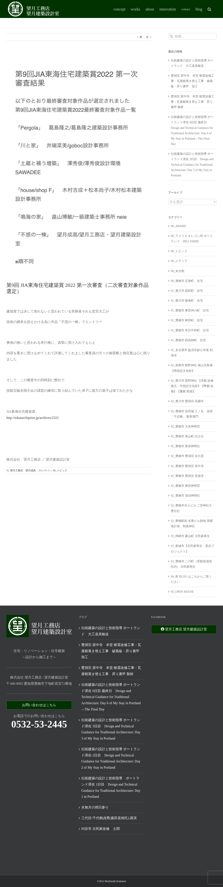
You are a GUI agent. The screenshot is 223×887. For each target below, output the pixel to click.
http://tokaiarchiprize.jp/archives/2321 (32, 418)
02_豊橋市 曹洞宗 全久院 (187, 456)
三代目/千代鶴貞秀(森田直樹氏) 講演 (109, 818)
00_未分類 (177, 271)
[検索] (171, 36)
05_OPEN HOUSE (182, 591)
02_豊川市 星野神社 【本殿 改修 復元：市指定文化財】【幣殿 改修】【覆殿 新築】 (192, 386)
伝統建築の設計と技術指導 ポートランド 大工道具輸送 (110, 631)
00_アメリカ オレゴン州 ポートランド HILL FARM (192, 238)
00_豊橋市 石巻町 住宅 (187, 281)
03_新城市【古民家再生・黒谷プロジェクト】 (192, 548)
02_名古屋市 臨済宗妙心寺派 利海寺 (192, 352)
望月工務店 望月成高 (23, 470)
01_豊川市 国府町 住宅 (187, 290)
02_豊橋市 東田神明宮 (185, 485)
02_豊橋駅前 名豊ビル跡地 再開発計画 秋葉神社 (192, 523)
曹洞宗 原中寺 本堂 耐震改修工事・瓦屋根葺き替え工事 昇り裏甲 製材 (192, 102)
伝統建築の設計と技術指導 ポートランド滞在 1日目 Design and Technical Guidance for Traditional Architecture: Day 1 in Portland (110, 787)
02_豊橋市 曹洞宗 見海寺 (187, 476)
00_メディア (179, 261)
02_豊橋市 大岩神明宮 (185, 426)
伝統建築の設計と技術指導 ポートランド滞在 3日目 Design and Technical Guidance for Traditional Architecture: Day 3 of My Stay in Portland (192, 164)
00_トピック (60, 470)
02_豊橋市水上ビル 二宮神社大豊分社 (191, 508)
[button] (209, 9)
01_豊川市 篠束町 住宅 (187, 300)
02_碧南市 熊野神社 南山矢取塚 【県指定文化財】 (192, 368)
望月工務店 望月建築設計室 (184, 629)
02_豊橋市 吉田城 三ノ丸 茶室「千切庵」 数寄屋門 (192, 414)
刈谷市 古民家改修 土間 (100, 828)
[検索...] (192, 36)
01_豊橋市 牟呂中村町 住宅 (190, 330)
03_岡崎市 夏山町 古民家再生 (190, 536)
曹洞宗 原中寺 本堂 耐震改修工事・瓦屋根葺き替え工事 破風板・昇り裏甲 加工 (192, 81)
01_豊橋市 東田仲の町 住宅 (190, 310)
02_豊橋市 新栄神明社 (185, 446)
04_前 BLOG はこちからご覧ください (191, 579)
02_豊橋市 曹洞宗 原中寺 (187, 466)
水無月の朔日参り (95, 807)
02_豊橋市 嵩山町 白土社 (187, 436)
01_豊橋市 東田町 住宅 (187, 320)
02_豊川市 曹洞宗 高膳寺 (187, 401)
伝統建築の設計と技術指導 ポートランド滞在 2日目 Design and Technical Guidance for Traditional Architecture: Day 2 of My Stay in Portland (110, 758)
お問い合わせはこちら (39, 705)
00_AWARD (178, 226)
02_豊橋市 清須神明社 (185, 495)
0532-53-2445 (39, 724)
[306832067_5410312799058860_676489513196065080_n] (78, 165)
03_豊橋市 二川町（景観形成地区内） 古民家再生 (191, 564)
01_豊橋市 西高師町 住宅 (188, 340)
